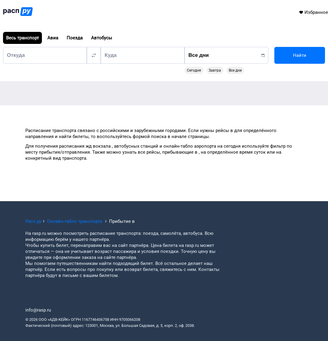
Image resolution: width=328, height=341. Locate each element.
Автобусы (101, 38)
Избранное (313, 12)
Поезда (75, 38)
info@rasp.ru (38, 310)
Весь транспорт (22, 38)
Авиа (52, 38)
